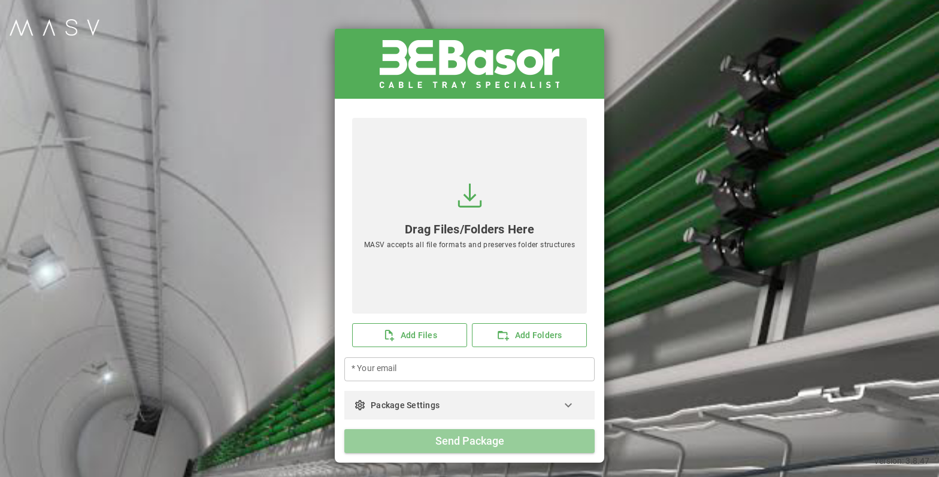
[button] (469, 405)
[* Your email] (469, 369)
